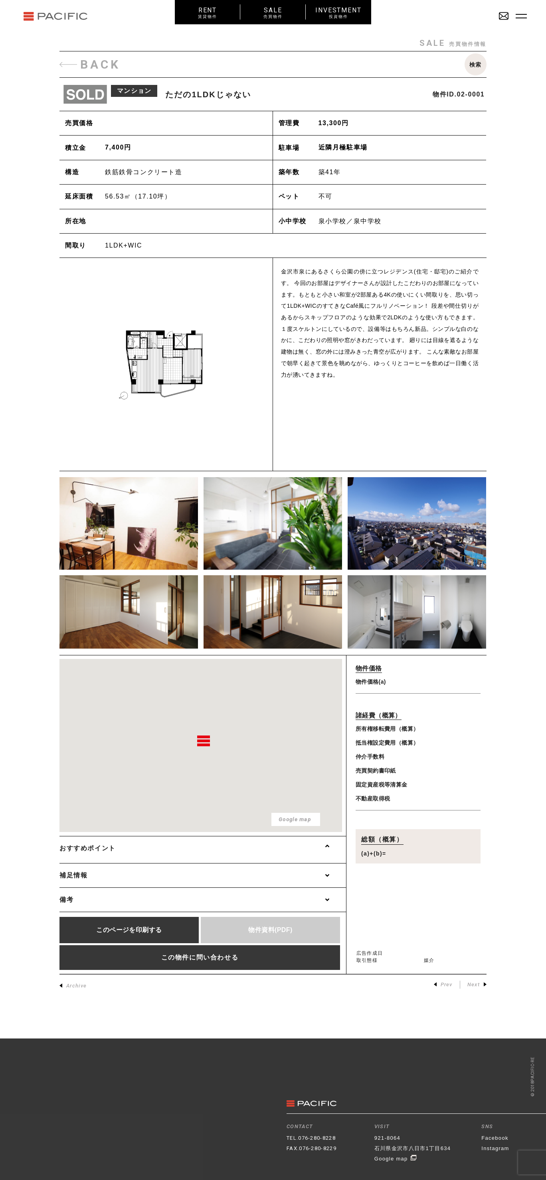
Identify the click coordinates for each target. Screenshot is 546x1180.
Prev (443, 984)
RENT (207, 12)
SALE (273, 12)
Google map (395, 1159)
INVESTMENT (338, 12)
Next (477, 984)
